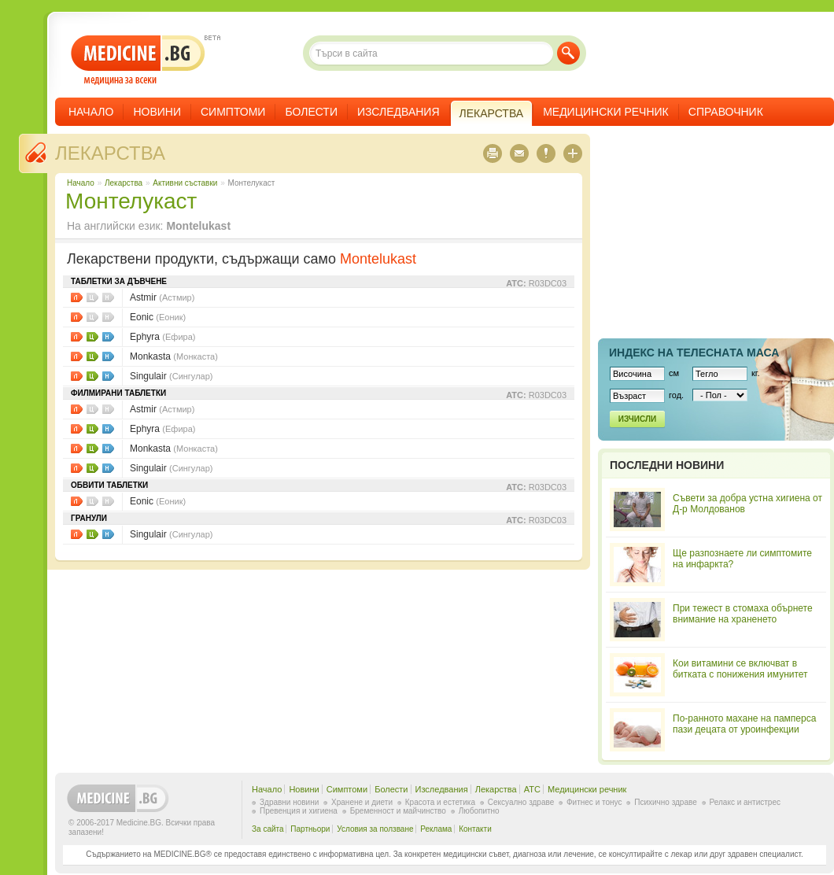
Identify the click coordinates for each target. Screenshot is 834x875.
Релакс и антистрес (745, 802)
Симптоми (233, 111)
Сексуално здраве (521, 802)
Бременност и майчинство (398, 811)
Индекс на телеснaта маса (694, 352)
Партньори (310, 829)
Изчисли (637, 419)
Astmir (162, 297)
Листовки (77, 297)
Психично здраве (665, 802)
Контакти (475, 829)
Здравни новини (289, 802)
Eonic (158, 317)
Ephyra (162, 336)
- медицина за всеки (138, 60)
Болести (311, 111)
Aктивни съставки (185, 183)
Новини (157, 111)
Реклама (436, 829)
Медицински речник (606, 111)
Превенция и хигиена (299, 811)
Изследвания (398, 111)
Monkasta (174, 356)
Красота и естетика (440, 802)
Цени (92, 337)
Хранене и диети (362, 802)
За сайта (268, 829)
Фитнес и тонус (594, 802)
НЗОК (108, 337)
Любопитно (479, 811)
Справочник (725, 111)
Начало (90, 111)
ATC (532, 789)
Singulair (171, 376)
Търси (568, 53)
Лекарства (110, 153)
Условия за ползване (375, 829)
